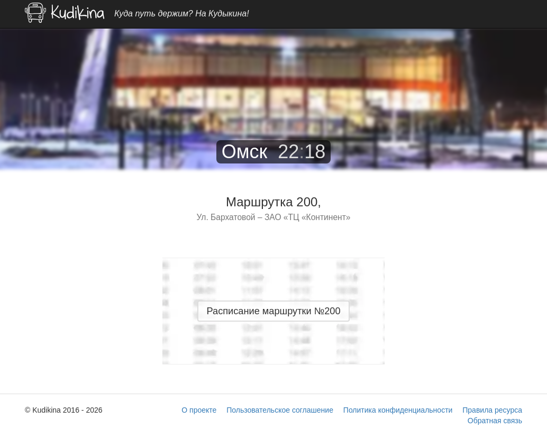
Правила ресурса (492, 410)
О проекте (198, 410)
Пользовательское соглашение (279, 410)
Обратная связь (495, 420)
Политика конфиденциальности (398, 410)
